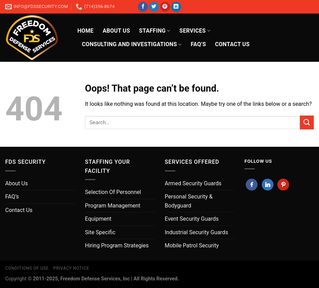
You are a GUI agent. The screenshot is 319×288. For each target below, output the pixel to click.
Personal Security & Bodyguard (189, 201)
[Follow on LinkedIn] (176, 7)
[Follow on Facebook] (143, 7)
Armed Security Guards (193, 183)
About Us (116, 30)
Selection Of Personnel (113, 192)
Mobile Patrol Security (192, 245)
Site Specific (100, 232)
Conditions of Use (27, 268)
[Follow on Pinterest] (165, 7)
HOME (85, 30)
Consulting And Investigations (132, 44)
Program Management (113, 205)
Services (194, 30)
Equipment (98, 218)
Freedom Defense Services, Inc (95, 279)
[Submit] (307, 122)
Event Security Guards (192, 218)
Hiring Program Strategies (117, 245)
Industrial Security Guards (196, 232)
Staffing (154, 30)
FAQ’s (198, 44)
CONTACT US (232, 44)
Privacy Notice (71, 268)
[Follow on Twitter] (154, 7)
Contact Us (19, 210)
